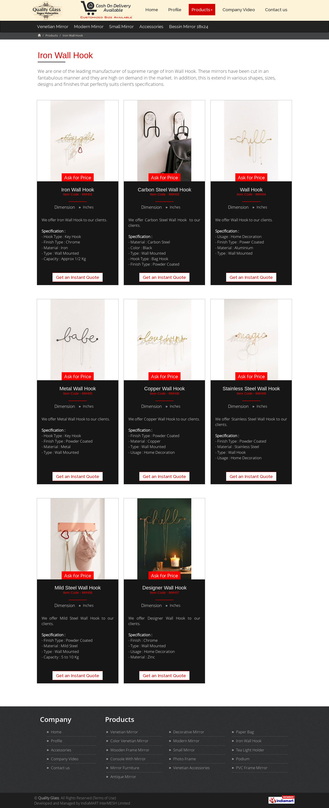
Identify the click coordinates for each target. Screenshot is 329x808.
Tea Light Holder (250, 750)
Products (201, 9)
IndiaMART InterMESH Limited (105, 803)
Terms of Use (104, 797)
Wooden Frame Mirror (129, 750)
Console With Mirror (128, 758)
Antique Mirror (123, 776)
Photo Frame (184, 758)
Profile (174, 9)
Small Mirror (121, 26)
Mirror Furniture (124, 767)
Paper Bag (245, 731)
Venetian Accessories (191, 767)
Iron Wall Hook (248, 740)
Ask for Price (77, 177)
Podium (242, 758)
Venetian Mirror (52, 26)
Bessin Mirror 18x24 (188, 26)
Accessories (151, 26)
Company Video (239, 9)
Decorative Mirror (188, 731)
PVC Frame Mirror (252, 767)
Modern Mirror (88, 26)
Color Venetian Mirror (129, 740)
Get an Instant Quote (77, 277)
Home (151, 9)
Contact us (276, 9)
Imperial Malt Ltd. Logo (47, 11)
